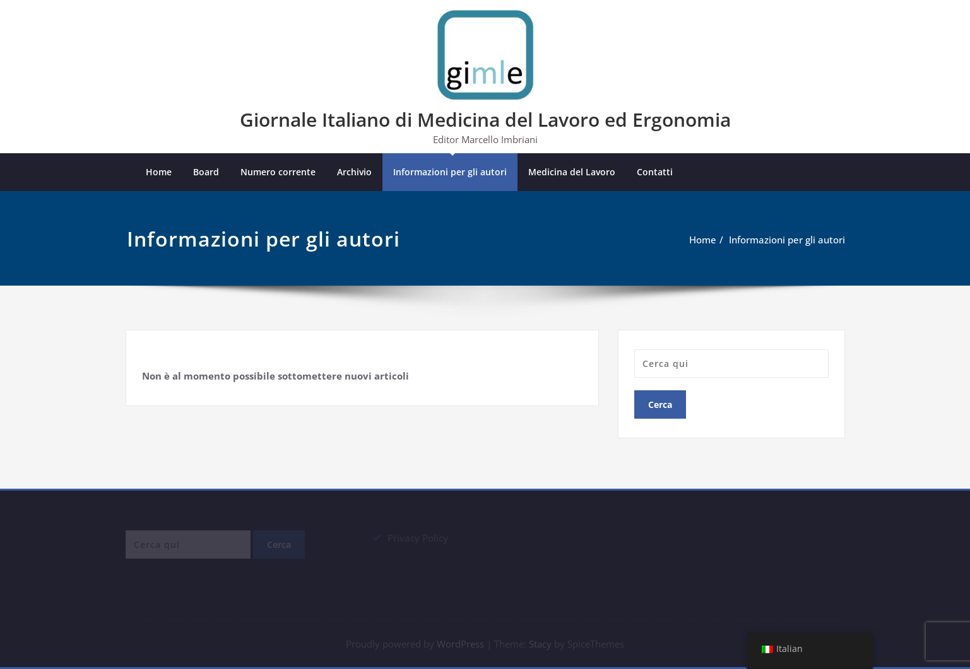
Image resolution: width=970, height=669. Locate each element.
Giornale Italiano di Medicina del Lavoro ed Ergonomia (485, 119)
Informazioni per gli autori (450, 172)
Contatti (655, 172)
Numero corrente (278, 172)
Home (159, 172)
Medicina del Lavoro (571, 172)
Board (206, 172)
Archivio (354, 172)
